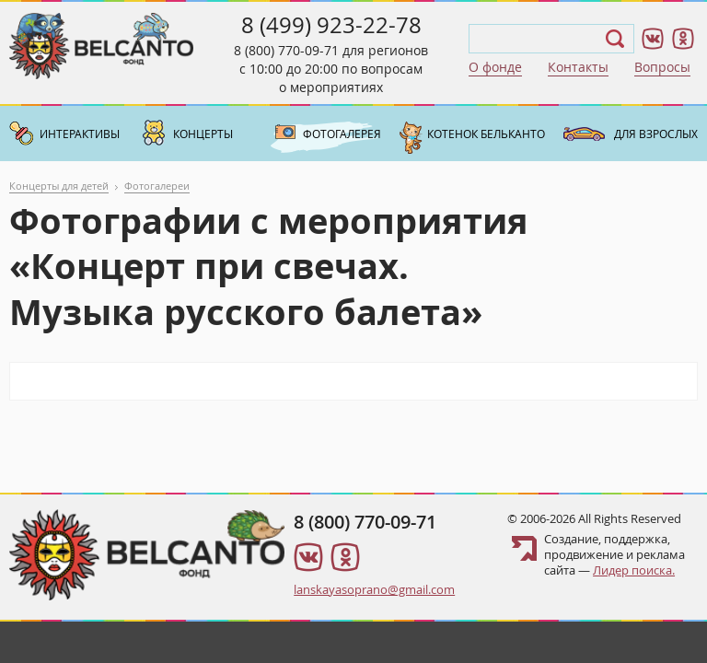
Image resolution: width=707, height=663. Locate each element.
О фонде (495, 67)
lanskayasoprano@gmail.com (374, 589)
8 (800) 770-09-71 (286, 50)
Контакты (578, 67)
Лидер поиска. (634, 570)
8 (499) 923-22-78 (331, 25)
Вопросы (662, 67)
